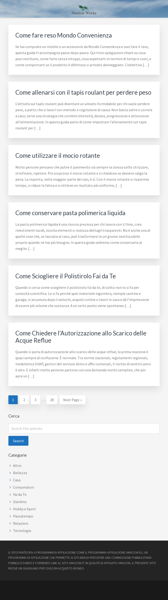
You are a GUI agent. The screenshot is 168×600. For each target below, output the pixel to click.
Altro (17, 465)
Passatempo (23, 516)
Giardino (20, 501)
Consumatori (23, 487)
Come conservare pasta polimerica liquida (70, 213)
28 (54, 399)
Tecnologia (22, 530)
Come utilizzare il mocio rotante (57, 155)
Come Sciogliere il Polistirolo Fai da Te (65, 276)
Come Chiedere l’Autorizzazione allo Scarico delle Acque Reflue (80, 336)
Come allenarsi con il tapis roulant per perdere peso (83, 92)
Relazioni (20, 523)
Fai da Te (20, 494)
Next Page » (72, 400)
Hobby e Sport (24, 509)
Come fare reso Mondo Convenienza (63, 35)
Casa (17, 480)
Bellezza (20, 472)
